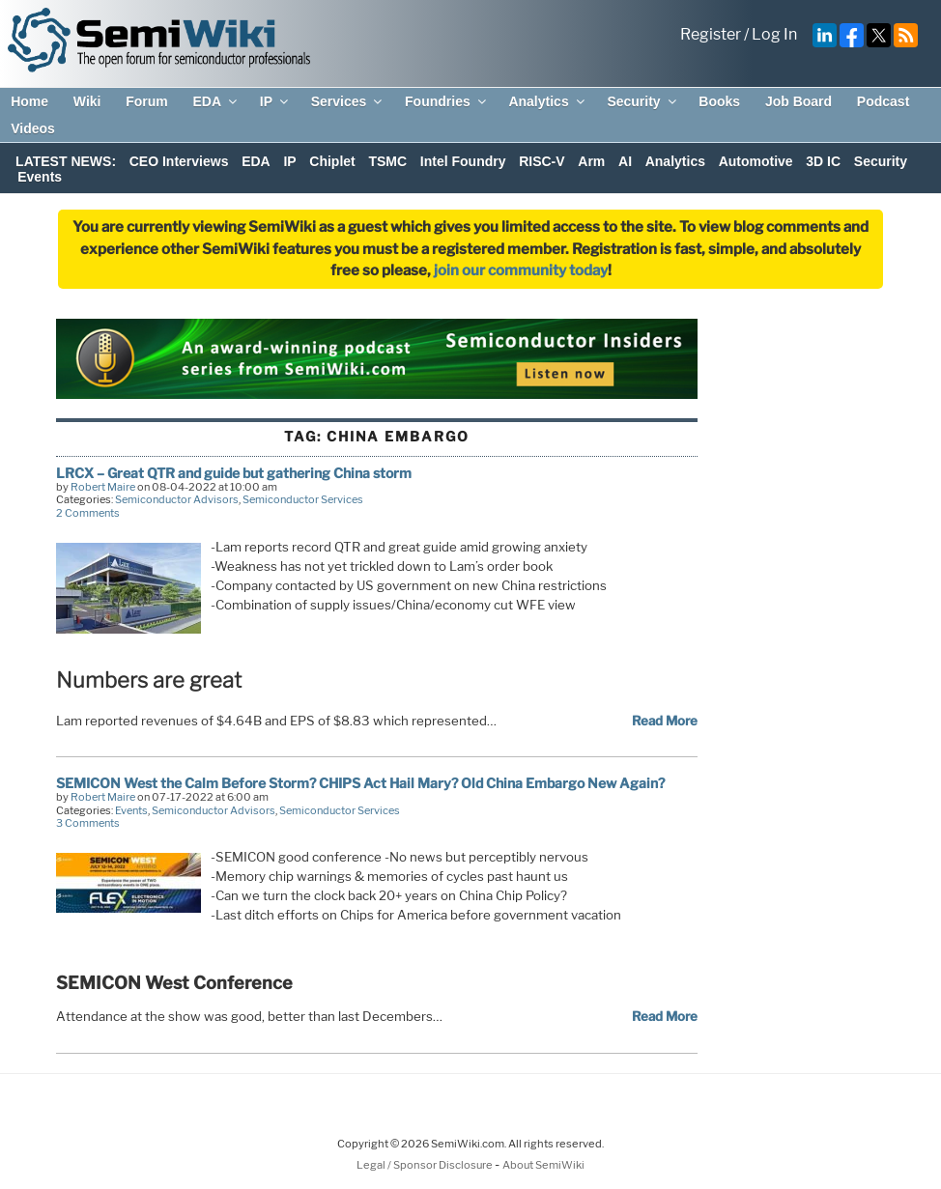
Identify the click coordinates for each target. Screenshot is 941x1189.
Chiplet (332, 161)
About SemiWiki (543, 1165)
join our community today (521, 270)
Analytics (547, 101)
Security (642, 101)
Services (348, 101)
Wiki (87, 101)
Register (710, 34)
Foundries (447, 101)
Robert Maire (103, 487)
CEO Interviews (179, 161)
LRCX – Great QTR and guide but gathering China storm (234, 473)
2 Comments (88, 513)
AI (625, 161)
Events (39, 176)
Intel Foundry (463, 161)
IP (275, 101)
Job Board (798, 101)
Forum (147, 101)
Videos (33, 128)
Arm (591, 161)
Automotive (756, 161)
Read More (665, 720)
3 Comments (88, 823)
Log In (774, 34)
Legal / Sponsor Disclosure (425, 1165)
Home (29, 101)
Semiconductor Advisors (177, 499)
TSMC (387, 161)
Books (719, 101)
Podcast (883, 101)
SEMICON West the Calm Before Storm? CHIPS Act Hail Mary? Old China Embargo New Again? (360, 783)
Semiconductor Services (302, 499)
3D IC (823, 161)
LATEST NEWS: (65, 161)
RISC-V (541, 161)
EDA (216, 101)
